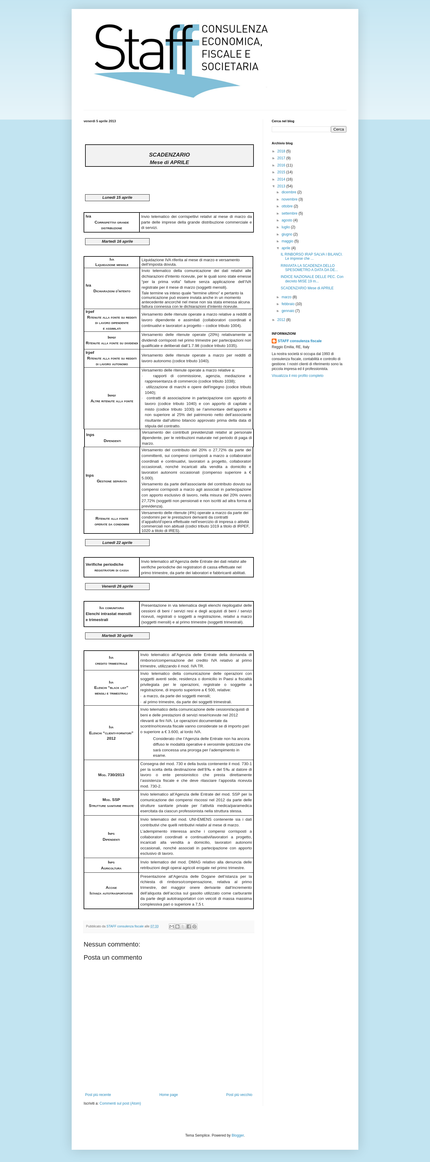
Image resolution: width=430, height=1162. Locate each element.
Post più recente (98, 1095)
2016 (281, 165)
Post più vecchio (239, 1095)
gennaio (288, 311)
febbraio (289, 304)
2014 (281, 179)
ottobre (288, 206)
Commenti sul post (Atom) (120, 1103)
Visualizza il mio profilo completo (297, 376)
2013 (281, 186)
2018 (281, 151)
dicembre (289, 192)
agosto (287, 220)
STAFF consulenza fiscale (300, 341)
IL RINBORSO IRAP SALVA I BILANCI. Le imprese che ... (312, 256)
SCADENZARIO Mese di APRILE (307, 288)
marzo (287, 297)
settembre (290, 213)
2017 (281, 158)
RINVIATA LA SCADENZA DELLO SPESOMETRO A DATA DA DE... (309, 268)
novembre (290, 199)
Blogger (238, 1135)
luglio (286, 227)
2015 (281, 172)
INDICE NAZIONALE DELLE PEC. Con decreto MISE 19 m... (312, 279)
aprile (286, 248)
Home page (168, 1095)
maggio (288, 241)
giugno (287, 234)
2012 (281, 320)
